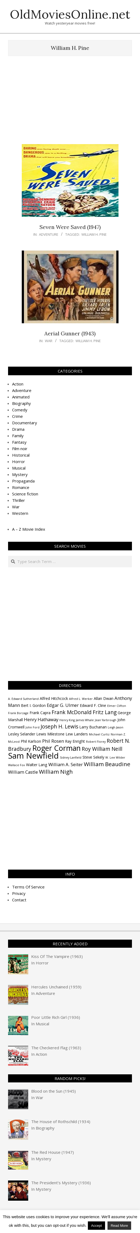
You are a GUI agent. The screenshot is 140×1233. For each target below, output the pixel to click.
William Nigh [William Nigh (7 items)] (56, 771)
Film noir (19, 448)
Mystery (20, 474)
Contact (19, 899)
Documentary (24, 422)
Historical (21, 455)
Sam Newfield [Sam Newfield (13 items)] (33, 755)
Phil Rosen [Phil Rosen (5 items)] (53, 741)
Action (17, 384)
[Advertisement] (74, 102)
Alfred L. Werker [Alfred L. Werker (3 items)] (81, 699)
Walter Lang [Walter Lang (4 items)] (36, 764)
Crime (17, 416)
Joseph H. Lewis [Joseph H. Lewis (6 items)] (59, 726)
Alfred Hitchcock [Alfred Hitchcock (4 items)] (54, 698)
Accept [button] (96, 1226)
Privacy (19, 893)
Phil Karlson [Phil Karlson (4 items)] (31, 741)
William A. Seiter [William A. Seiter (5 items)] (65, 764)
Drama (18, 429)
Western (20, 513)
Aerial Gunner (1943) (70, 333)
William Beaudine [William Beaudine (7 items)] (107, 764)
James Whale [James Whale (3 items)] (85, 720)
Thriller (18, 500)
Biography (21, 403)
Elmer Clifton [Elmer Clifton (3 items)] (116, 706)
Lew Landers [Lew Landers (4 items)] (77, 734)
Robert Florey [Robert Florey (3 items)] (96, 742)
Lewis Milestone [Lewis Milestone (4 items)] (50, 734)
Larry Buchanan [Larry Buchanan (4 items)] (93, 727)
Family (18, 435)
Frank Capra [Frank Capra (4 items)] (40, 712)
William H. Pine (94, 234)
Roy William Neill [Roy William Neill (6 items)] (102, 748)
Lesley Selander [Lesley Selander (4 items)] (21, 734)
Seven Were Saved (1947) (70, 227)
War (48, 340)
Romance (20, 487)
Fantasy (19, 442)
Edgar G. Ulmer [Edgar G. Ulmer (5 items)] (63, 705)
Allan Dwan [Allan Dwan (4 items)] (103, 698)
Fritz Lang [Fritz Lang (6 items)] (105, 712)
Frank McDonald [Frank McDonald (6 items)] (72, 712)
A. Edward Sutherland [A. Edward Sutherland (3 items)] (23, 699)
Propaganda (23, 481)
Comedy (19, 409)
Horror (18, 461)
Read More (119, 1226)
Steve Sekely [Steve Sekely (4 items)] (93, 757)
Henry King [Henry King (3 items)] (67, 720)
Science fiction (25, 493)
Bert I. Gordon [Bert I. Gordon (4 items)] (33, 705)
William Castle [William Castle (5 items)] (23, 772)
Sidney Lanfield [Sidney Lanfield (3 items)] (70, 757)
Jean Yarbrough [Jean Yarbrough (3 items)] (105, 720)
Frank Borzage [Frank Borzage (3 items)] (18, 713)
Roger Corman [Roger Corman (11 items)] (56, 748)
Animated (21, 397)
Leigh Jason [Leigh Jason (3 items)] (115, 727)
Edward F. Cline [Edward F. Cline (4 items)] (93, 705)
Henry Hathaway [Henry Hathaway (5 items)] (41, 719)
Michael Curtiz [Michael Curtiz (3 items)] (99, 734)
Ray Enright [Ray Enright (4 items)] (75, 741)
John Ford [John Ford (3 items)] (33, 727)
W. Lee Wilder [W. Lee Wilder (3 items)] (115, 757)
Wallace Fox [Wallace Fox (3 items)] (16, 765)
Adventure (48, 234)
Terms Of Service (28, 887)
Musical (19, 468)
